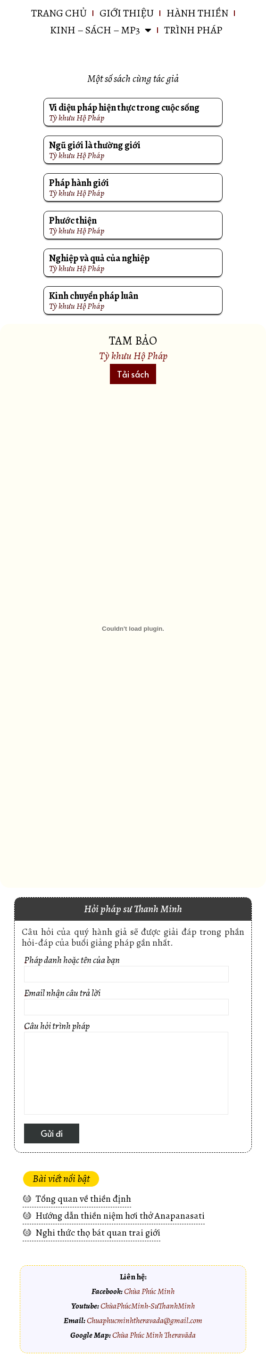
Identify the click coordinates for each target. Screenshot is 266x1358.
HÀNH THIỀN (197, 13)
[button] (133, 374)
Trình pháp (193, 30)
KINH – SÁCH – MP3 (100, 30)
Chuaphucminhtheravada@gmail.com (144, 1320)
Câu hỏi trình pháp (126, 1069)
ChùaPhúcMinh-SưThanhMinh (147, 1305)
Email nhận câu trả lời (126, 1003)
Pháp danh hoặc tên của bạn (126, 970)
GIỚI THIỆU (127, 13)
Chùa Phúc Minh (149, 1291)
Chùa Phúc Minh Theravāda (154, 1335)
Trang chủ (59, 13)
